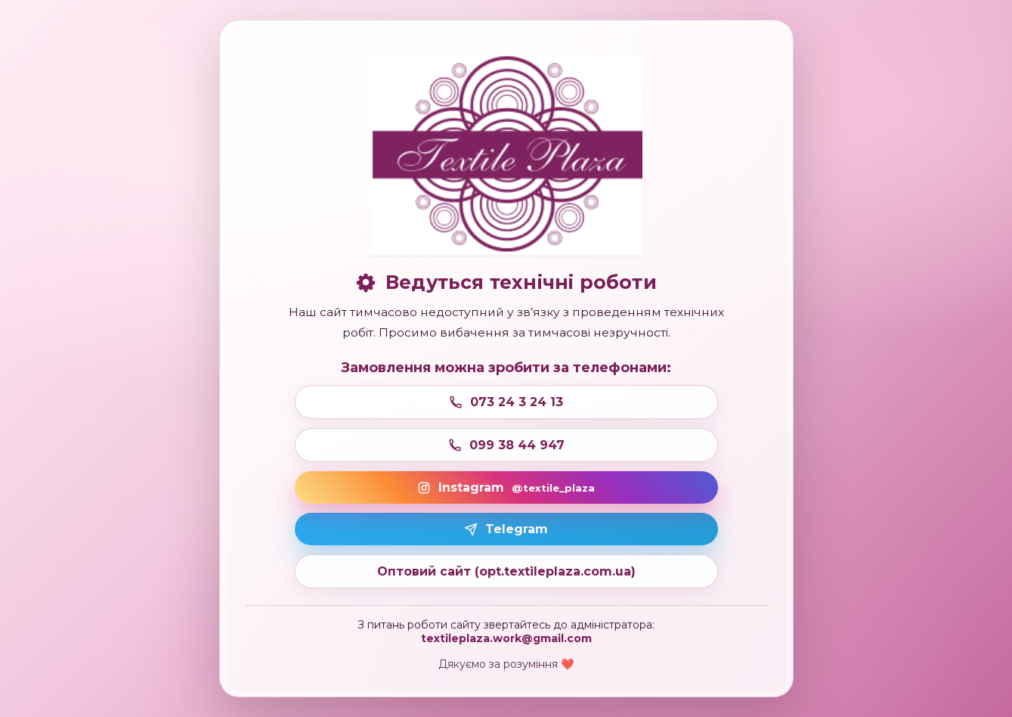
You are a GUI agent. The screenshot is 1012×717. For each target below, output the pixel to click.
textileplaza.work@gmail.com (506, 638)
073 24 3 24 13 (506, 402)
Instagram (506, 487)
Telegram (506, 529)
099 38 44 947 (506, 445)
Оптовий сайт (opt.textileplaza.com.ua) (506, 571)
